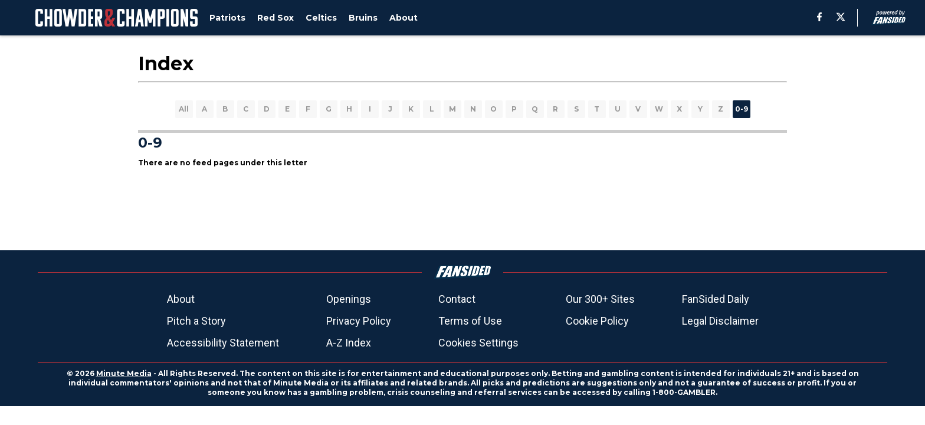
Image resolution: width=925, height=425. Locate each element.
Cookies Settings (478, 342)
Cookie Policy (597, 321)
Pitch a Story (196, 321)
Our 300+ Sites (600, 299)
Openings (348, 299)
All (184, 108)
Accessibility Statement (223, 342)
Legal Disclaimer (720, 321)
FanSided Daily (715, 299)
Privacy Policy (358, 321)
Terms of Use (470, 321)
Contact (456, 299)
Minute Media (124, 373)
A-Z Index (348, 342)
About (181, 299)
